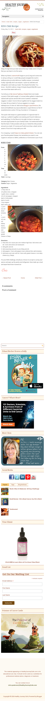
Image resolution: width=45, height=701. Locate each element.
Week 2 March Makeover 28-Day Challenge (24, 489)
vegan (20, 22)
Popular (5, 484)
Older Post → (39, 278)
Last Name (6, 595)
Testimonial (14, 509)
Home (3, 22)
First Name (6, 588)
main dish (9, 22)
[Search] (21, 345)
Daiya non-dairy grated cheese (24, 133)
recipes (15, 22)
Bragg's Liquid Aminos (31, 105)
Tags (12, 484)
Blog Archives (22, 484)
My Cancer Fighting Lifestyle (19, 94)
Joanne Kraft (15, 75)
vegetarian (26, 22)
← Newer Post (6, 278)
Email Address (8, 581)
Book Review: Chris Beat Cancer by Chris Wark (26, 499)
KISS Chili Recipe (10, 26)
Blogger (39, 696)
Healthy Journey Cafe (21, 696)
